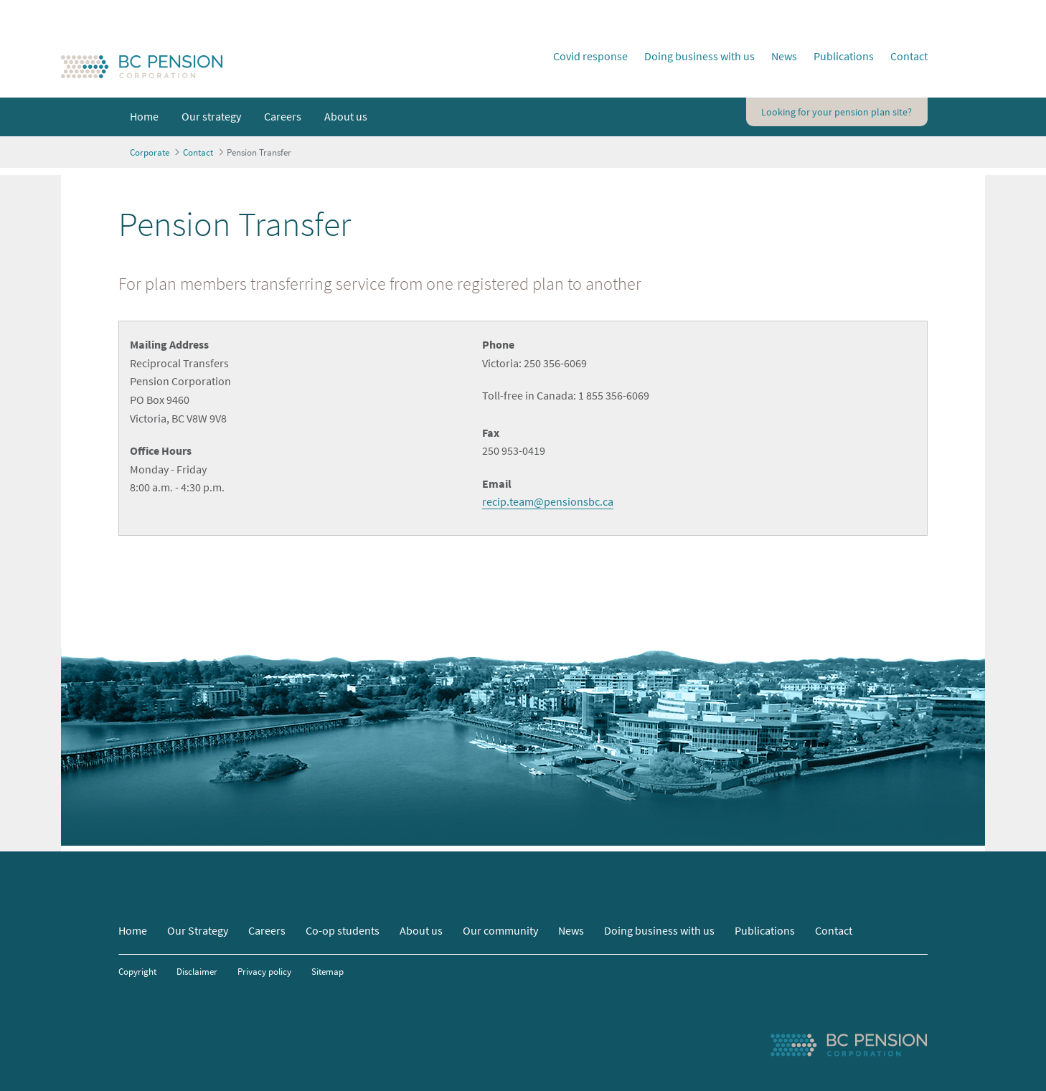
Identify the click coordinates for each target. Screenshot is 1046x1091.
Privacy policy (264, 971)
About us (421, 930)
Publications (844, 56)
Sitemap (327, 971)
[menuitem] (144, 117)
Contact (909, 56)
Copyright (137, 971)
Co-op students (343, 930)
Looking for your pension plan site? (836, 111)
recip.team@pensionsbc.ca (547, 501)
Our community (500, 930)
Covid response (590, 56)
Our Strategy (197, 930)
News (784, 56)
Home (132, 930)
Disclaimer (196, 971)
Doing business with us (699, 56)
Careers (267, 930)
